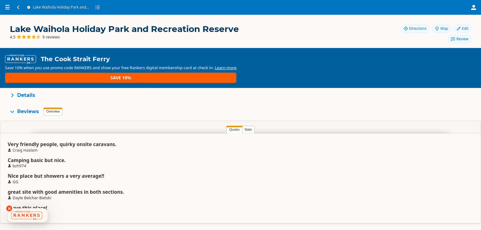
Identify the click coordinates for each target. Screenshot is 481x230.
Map (441, 28)
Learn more (369, 58)
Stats (66, 111)
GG (308, 137)
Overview (53, 93)
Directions (415, 28)
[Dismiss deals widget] (9, 208)
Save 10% (400, 58)
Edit (462, 28)
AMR (417, 137)
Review (459, 39)
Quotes (53, 111)
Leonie (199, 137)
